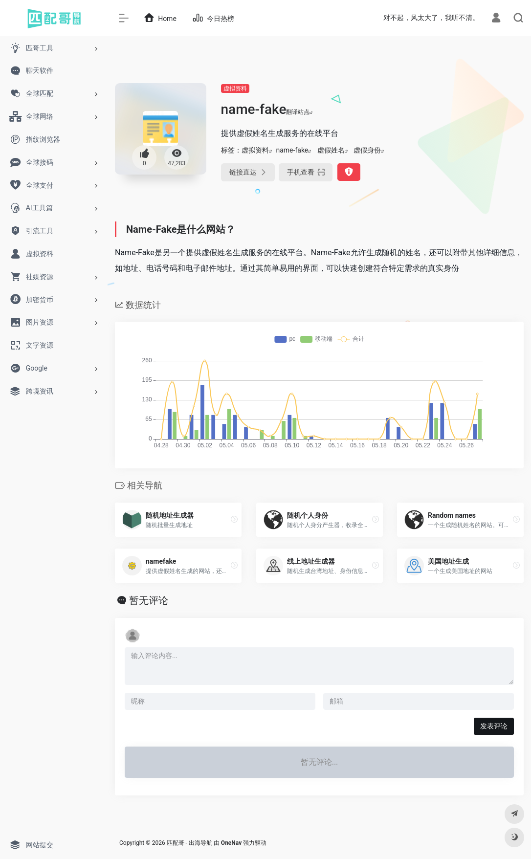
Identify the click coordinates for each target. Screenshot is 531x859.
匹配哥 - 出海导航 (189, 842)
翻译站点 (299, 112)
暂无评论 (148, 600)
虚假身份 (367, 150)
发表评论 (494, 726)
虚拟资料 (235, 88)
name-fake (292, 150)
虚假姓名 (331, 150)
